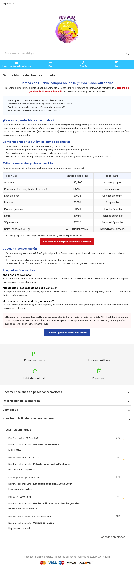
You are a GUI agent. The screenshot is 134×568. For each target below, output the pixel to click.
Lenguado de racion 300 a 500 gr (52, 483)
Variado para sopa (43, 523)
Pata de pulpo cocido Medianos (51, 464)
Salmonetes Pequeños (46, 444)
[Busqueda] (67, 53)
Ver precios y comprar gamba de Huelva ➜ (67, 241)
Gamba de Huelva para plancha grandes (56, 503)
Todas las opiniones (112, 537)
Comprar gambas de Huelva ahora (67, 332)
